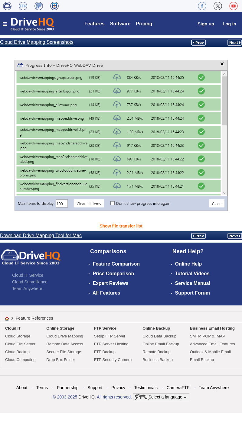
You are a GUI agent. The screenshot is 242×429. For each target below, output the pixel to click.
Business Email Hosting (212, 328)
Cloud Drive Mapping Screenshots (37, 42)
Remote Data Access (64, 344)
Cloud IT (13, 328)
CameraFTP (178, 387)
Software (120, 23)
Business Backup (157, 359)
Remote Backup (156, 352)
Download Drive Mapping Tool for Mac (41, 235)
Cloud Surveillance (29, 281)
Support (94, 387)
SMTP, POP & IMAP (207, 336)
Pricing (144, 23)
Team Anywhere (27, 288)
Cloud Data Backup (159, 336)
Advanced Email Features (212, 344)
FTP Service (105, 328)
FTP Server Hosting (111, 344)
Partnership (68, 387)
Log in (229, 23)
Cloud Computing (20, 359)
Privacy (118, 387)
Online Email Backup (160, 344)
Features (94, 23)
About (22, 387)
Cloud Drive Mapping (64, 336)
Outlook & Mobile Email (210, 352)
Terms (42, 387)
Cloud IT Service (27, 275)
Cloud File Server (20, 344)
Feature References (34, 318)
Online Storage (60, 328)
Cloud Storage (17, 336)
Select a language (161, 397)
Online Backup (156, 328)
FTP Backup (105, 352)
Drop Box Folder (60, 359)
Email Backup (202, 359)
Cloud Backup (17, 352)
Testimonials (146, 387)
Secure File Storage (63, 352)
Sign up (206, 23)
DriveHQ (86, 397)
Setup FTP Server (110, 336)
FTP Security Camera (113, 359)
